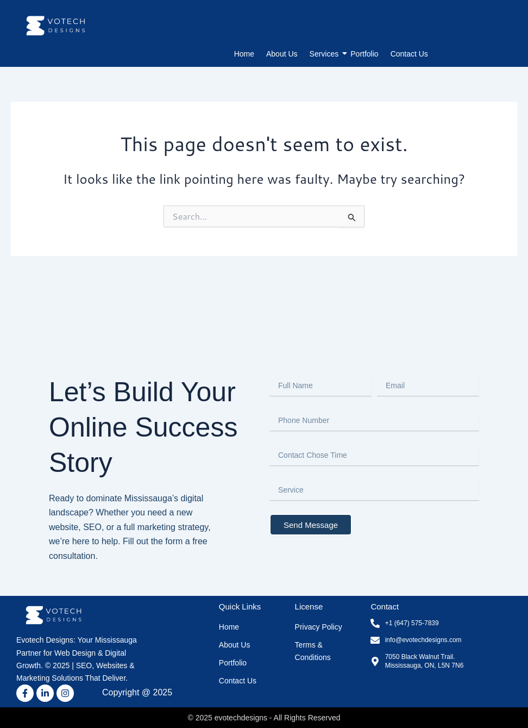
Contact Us (409, 53)
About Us (282, 53)
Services (326, 53)
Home (244, 53)
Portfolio (364, 53)
